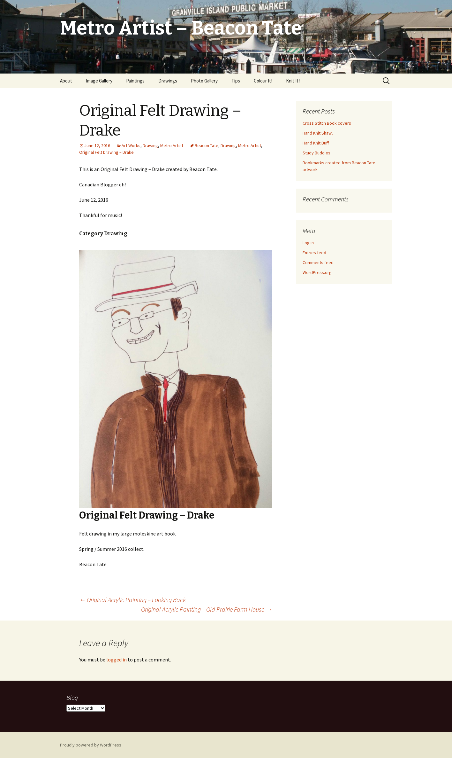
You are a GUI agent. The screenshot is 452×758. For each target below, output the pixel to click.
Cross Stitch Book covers (327, 123)
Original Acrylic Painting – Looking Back (132, 600)
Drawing (150, 145)
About (66, 81)
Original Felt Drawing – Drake (106, 152)
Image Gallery (99, 81)
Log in (308, 243)
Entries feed (314, 252)
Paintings (135, 81)
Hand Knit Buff (316, 143)
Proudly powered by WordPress (90, 745)
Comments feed (318, 262)
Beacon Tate (206, 145)
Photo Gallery (204, 81)
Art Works (131, 145)
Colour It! (263, 81)
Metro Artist (171, 145)
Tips (235, 81)
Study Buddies (316, 153)
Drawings (167, 81)
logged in (116, 659)
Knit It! (293, 81)
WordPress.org (317, 272)
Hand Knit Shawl (318, 133)
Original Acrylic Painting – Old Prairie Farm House (206, 609)
